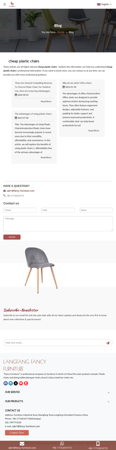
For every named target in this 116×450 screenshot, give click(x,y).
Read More (46, 101)
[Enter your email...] (52, 343)
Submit (12, 237)
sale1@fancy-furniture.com (20, 190)
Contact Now (17, 432)
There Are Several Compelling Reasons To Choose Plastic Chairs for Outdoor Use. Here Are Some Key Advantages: (33, 87)
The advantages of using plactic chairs (33, 114)
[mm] (45, 268)
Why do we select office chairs (77, 83)
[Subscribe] (108, 343)
